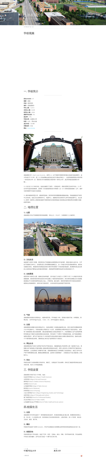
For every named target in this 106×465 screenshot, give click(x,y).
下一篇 (56, 448)
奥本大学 (57, 451)
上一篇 (26, 448)
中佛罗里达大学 (30, 451)
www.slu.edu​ (31, 128)
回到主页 (5, 3)
